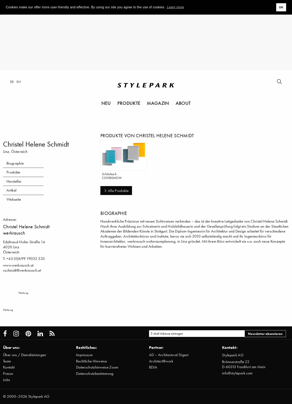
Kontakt (9, 367)
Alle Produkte (116, 190)
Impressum (84, 355)
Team (7, 361)
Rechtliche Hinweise (91, 361)
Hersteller (13, 181)
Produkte (129, 103)
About (183, 103)
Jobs (6, 379)
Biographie (15, 163)
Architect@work (161, 361)
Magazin (158, 103)
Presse (8, 373)
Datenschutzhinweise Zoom (97, 367)
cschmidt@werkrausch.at (22, 270)
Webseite (13, 199)
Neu (106, 103)
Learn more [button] (175, 7)
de (12, 82)
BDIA (153, 367)
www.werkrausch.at (18, 265)
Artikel (11, 190)
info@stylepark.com (237, 373)
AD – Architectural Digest (168, 355)
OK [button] (281, 7)
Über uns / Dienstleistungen (24, 355)
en (19, 82)
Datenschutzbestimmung (95, 373)
